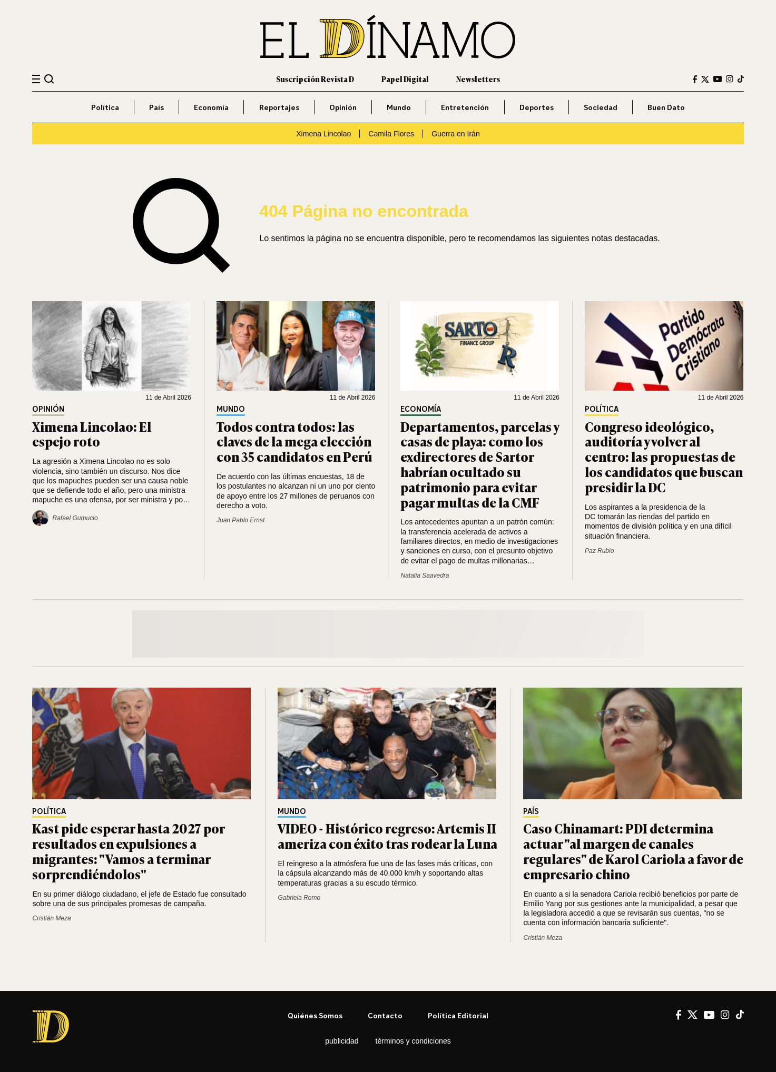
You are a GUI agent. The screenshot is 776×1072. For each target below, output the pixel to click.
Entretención (465, 107)
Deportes (536, 107)
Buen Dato (666, 107)
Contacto (385, 1015)
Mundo (399, 107)
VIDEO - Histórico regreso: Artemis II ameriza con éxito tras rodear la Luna (387, 835)
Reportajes (279, 107)
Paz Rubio (599, 550)
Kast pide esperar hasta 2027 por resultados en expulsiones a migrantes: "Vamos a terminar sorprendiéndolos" (128, 850)
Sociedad (600, 107)
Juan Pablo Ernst (240, 520)
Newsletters (478, 78)
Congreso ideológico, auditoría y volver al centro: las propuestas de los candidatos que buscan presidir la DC (664, 456)
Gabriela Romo (299, 897)
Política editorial (458, 1015)
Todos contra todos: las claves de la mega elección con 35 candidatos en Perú (294, 441)
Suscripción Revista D (315, 78)
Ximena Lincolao (323, 134)
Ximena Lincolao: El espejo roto (91, 434)
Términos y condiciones (413, 1041)
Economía (211, 107)
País (156, 107)
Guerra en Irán (455, 134)
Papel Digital (405, 78)
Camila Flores (391, 134)
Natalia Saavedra (424, 575)
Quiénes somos (315, 1015)
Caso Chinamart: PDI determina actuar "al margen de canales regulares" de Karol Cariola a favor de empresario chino (633, 850)
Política (105, 107)
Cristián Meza (51, 918)
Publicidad (341, 1041)
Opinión (343, 107)
